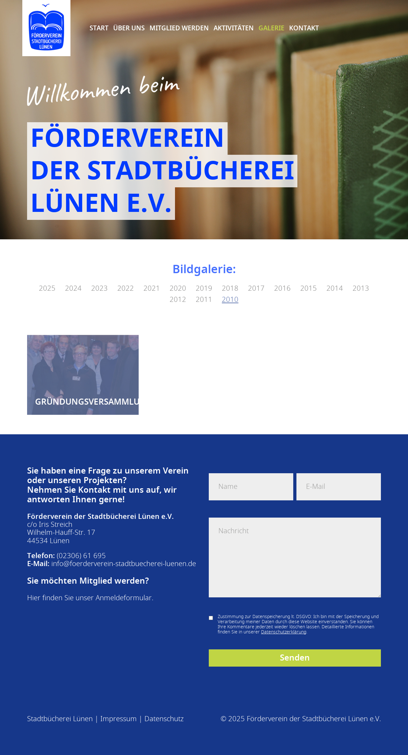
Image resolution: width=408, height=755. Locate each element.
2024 (73, 282)
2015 (308, 282)
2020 (178, 282)
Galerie (271, 28)
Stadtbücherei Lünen (60, 719)
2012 (178, 293)
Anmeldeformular (124, 598)
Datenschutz (164, 719)
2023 (99, 282)
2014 (334, 282)
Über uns (129, 28)
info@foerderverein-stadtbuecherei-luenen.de (123, 564)
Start (99, 28)
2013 (361, 282)
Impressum (118, 719)
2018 (230, 282)
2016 (282, 282)
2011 (204, 293)
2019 (204, 282)
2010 (230, 293)
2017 (256, 282)
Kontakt (304, 28)
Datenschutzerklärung (283, 632)
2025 (47, 282)
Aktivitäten (234, 28)
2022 (125, 282)
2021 (151, 282)
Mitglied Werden (179, 28)
